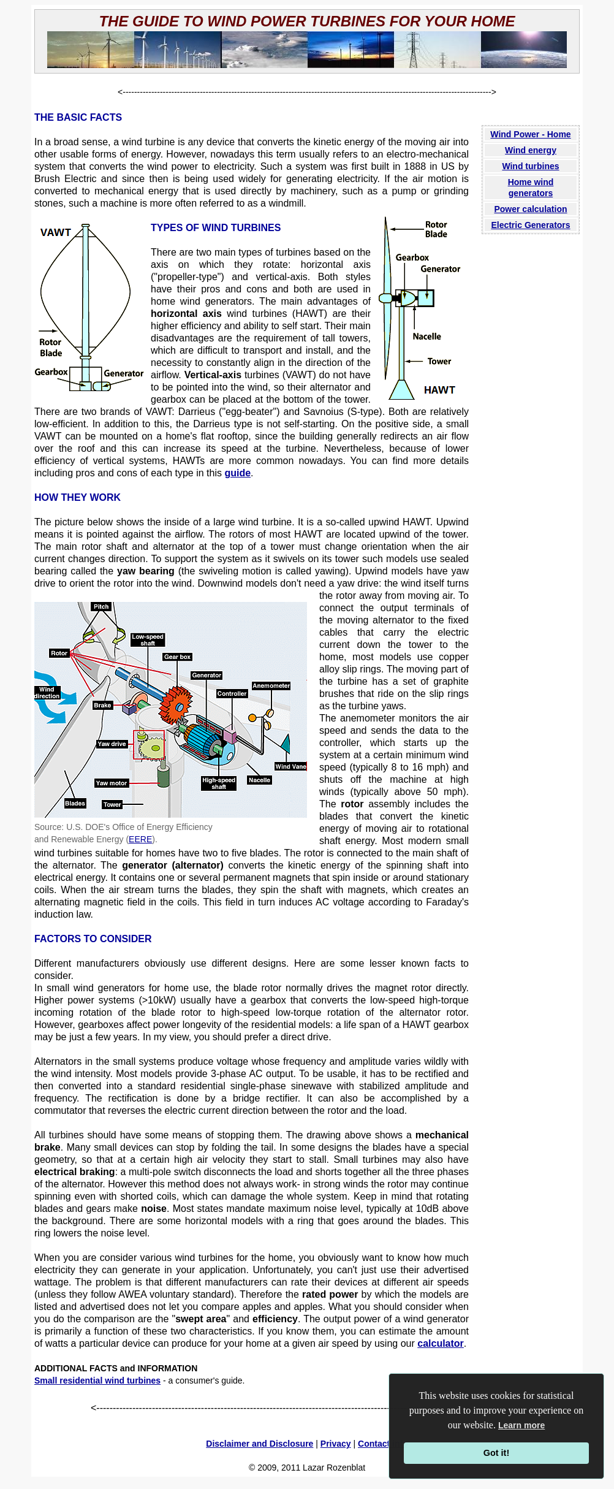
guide (237, 473)
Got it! (496, 1453)
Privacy (335, 1444)
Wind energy (530, 150)
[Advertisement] (531, 445)
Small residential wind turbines (97, 1380)
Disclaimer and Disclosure (259, 1444)
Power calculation (530, 209)
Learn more (521, 1425)
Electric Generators (530, 225)
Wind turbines (530, 166)
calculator (440, 1343)
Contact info (383, 1444)
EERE (140, 839)
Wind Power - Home (530, 134)
